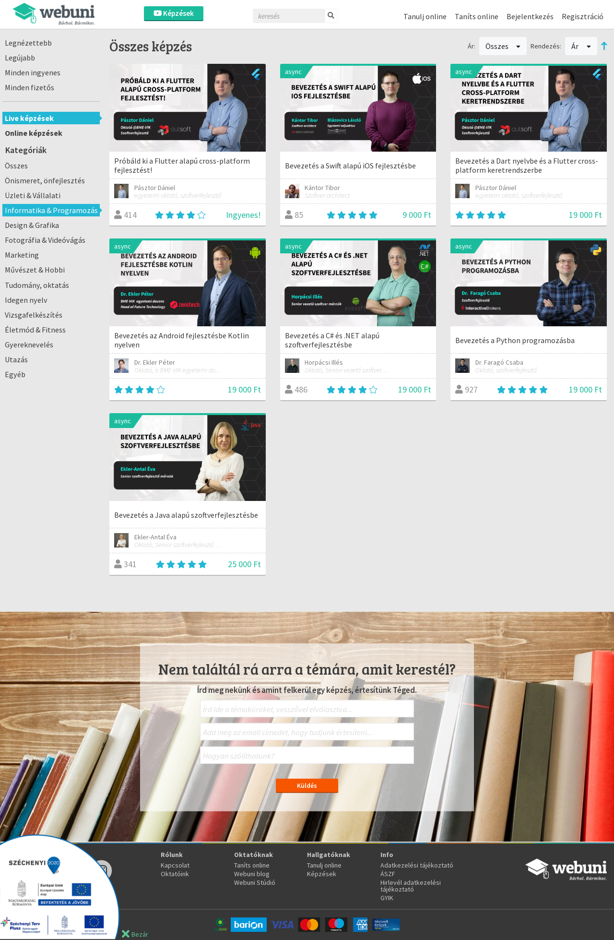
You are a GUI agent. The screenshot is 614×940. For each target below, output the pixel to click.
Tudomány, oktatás (37, 285)
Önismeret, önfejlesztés (45, 180)
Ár (581, 46)
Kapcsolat (175, 865)
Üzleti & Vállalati (32, 195)
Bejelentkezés (530, 16)
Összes (16, 165)
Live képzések (29, 118)
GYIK (386, 897)
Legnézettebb (28, 43)
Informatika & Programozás (51, 210)
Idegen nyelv (26, 300)
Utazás (16, 359)
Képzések (174, 13)
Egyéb (15, 374)
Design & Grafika (32, 225)
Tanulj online (425, 16)
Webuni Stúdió (254, 882)
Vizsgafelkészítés (33, 315)
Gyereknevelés (29, 344)
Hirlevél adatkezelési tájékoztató (410, 885)
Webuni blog (252, 873)
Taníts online (476, 16)
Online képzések (33, 133)
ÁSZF (387, 873)
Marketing (22, 255)
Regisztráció (582, 16)
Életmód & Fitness (35, 329)
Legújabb (20, 57)
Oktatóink (175, 873)
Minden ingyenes (32, 72)
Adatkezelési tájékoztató (416, 865)
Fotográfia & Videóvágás (45, 240)
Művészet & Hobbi (35, 269)
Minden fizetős (29, 87)
